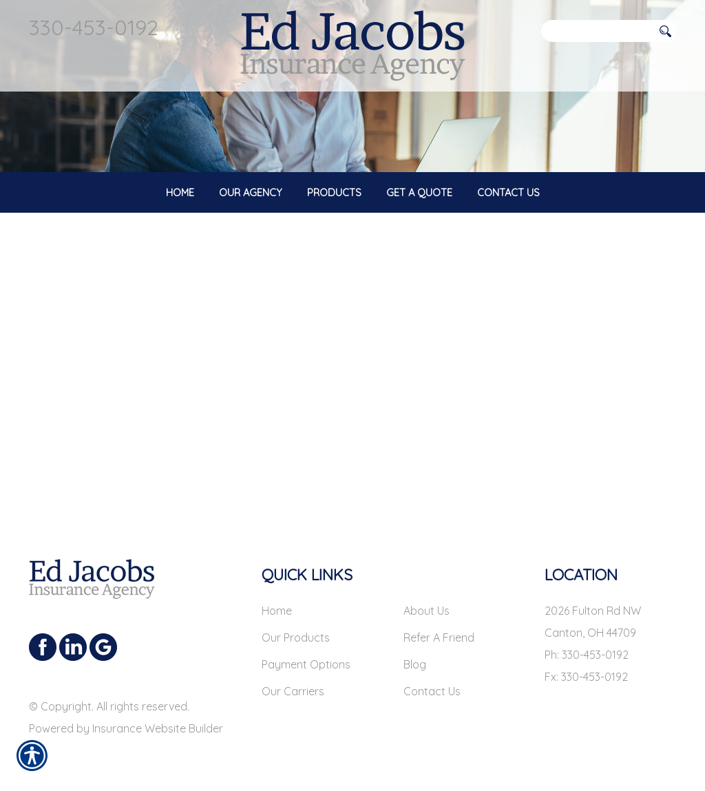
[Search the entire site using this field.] (597, 31)
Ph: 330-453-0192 (587, 655)
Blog (414, 664)
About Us (426, 611)
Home (277, 611)
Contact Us (432, 691)
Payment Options (306, 664)
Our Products (296, 637)
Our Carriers (293, 691)
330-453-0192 (93, 27)
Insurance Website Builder (157, 728)
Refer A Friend (438, 637)
